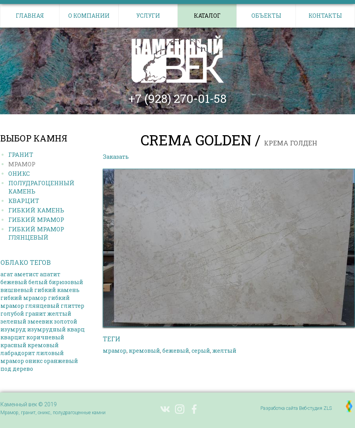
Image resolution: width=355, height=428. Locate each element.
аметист (26, 274)
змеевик (40, 321)
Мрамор (21, 164)
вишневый (16, 290)
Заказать (116, 156)
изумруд (13, 329)
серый (200, 350)
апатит (50, 274)
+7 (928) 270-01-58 (177, 98)
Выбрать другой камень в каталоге (187, 156)
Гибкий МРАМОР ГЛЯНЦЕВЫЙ (36, 233)
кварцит (12, 337)
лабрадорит (17, 353)
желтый (59, 313)
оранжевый (61, 361)
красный (13, 345)
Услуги (148, 15)
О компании (89, 15)
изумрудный (46, 329)
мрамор (12, 361)
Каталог (207, 15)
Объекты (266, 15)
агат (6, 274)
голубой (12, 313)
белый (38, 282)
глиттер (72, 305)
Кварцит (23, 201)
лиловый (50, 353)
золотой (65, 321)
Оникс (19, 173)
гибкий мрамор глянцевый (35, 301)
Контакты (325, 15)
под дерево (16, 368)
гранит (35, 313)
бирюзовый (66, 282)
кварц (76, 329)
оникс (34, 361)
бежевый (13, 282)
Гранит (20, 154)
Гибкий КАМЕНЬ (36, 210)
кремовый (43, 345)
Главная (30, 15)
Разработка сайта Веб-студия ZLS (296, 408)
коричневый (45, 337)
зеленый (13, 321)
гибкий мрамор (23, 297)
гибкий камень (57, 290)
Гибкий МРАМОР (36, 219)
